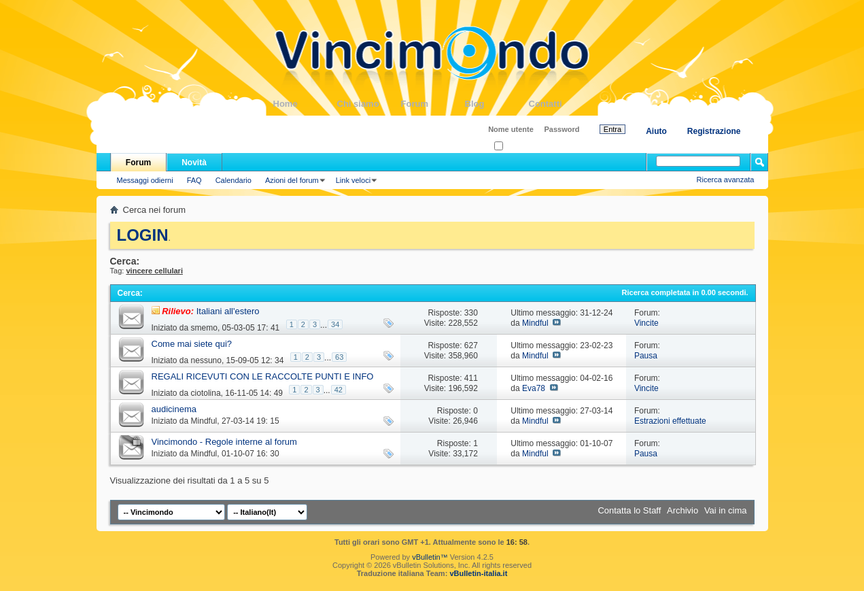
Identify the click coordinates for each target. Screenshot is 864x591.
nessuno (206, 360)
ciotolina (206, 393)
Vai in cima (725, 510)
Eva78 (533, 388)
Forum (433, 104)
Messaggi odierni (145, 180)
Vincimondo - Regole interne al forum (224, 442)
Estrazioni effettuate (670, 421)
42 (338, 390)
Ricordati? (515, 146)
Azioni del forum (292, 180)
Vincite (646, 323)
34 (335, 324)
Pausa (645, 355)
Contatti (561, 104)
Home (305, 104)
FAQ (194, 180)
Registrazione (714, 131)
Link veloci (353, 180)
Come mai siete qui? (192, 344)
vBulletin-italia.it (478, 573)
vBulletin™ (430, 557)
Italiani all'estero (228, 311)
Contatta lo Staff (629, 510)
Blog (497, 104)
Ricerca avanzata (726, 179)
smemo (204, 328)
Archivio (682, 510)
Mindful (535, 323)
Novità (194, 162)
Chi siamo (369, 104)
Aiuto (656, 131)
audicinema (174, 409)
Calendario (233, 180)
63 (339, 357)
